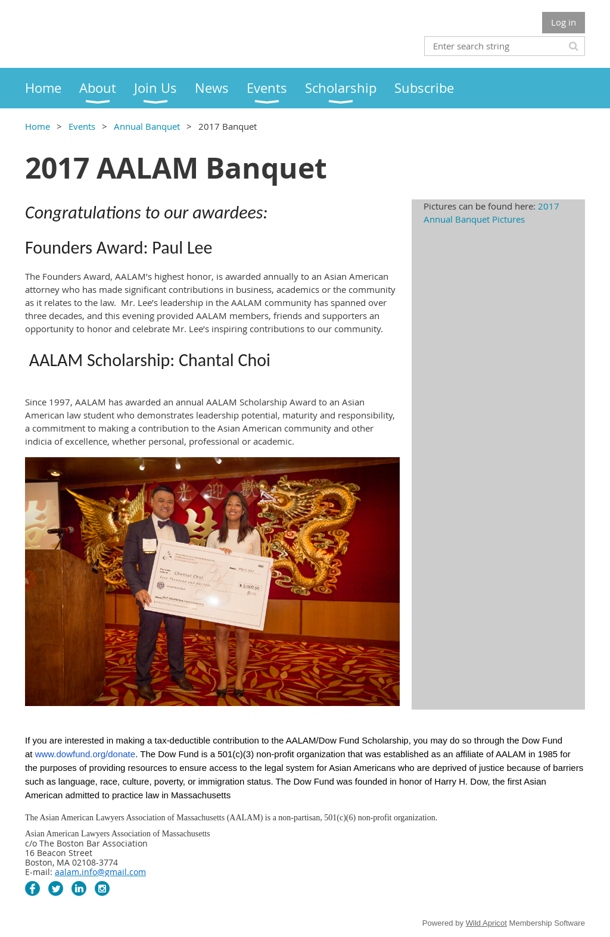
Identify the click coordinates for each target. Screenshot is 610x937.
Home (37, 126)
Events (82, 126)
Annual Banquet (147, 126)
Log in (563, 22)
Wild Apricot (486, 923)
